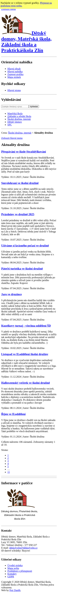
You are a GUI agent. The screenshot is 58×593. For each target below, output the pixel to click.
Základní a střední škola (19, 116)
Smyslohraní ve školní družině (20, 183)
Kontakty (12, 573)
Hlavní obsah (14, 68)
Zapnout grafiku (15, 74)
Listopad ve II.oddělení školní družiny (24, 354)
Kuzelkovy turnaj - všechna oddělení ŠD (26, 325)
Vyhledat (34, 106)
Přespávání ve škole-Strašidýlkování (23, 151)
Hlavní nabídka (15, 71)
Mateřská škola (14, 113)
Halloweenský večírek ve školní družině (25, 382)
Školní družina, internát (19, 119)
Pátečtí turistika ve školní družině (22, 268)
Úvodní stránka (15, 565)
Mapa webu (13, 568)
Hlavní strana (14, 90)
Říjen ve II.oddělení (13, 414)
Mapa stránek (14, 77)
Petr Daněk (15, 590)
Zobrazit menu (8, 9)
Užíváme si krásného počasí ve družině (25, 245)
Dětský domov (14, 122)
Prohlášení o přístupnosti (19, 571)
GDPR (10, 576)
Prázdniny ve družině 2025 (17, 214)
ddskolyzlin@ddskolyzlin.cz (23, 547)
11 (8, 472)
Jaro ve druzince (11, 294)
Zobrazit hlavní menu (12, 138)
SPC (9, 124)
